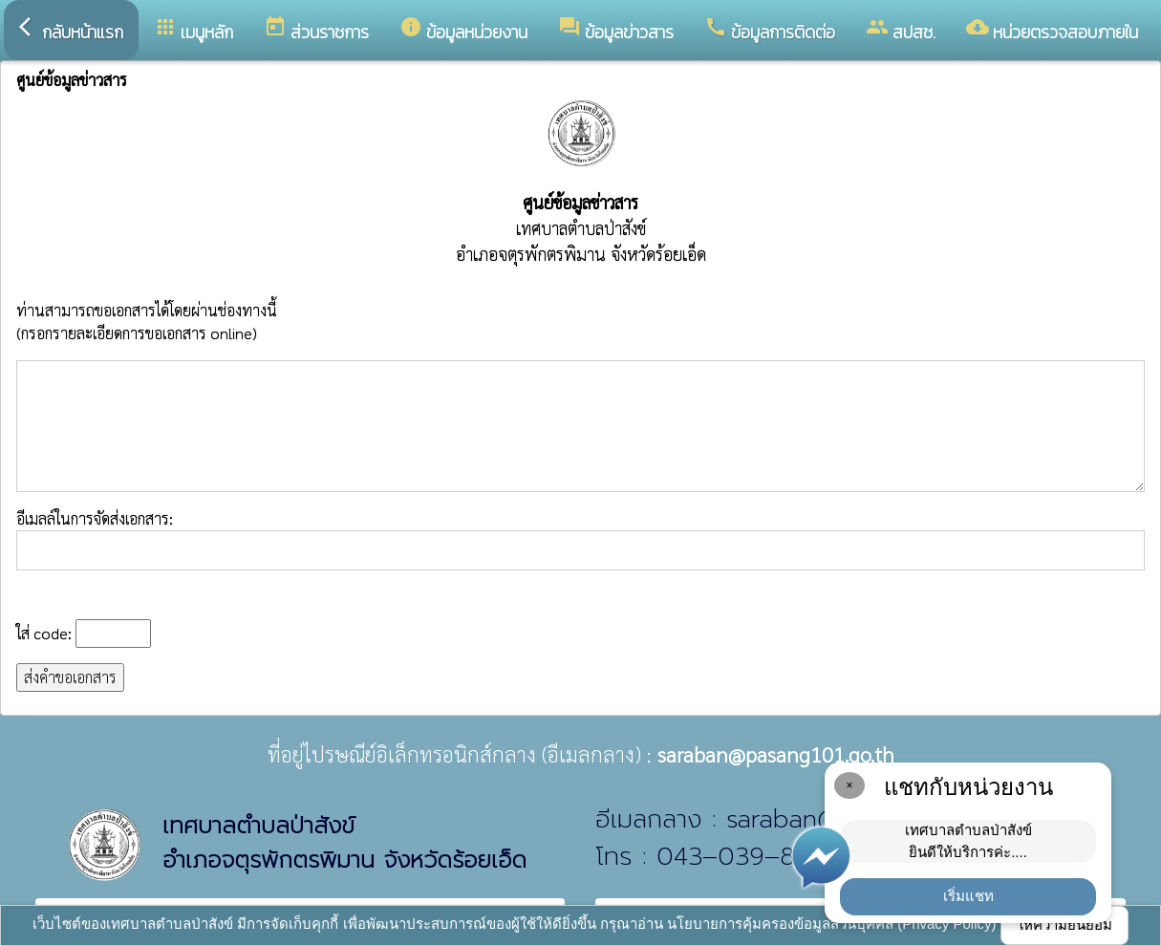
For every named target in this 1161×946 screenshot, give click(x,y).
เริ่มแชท (968, 896)
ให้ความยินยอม (1064, 924)
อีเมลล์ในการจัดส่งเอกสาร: (580, 539)
